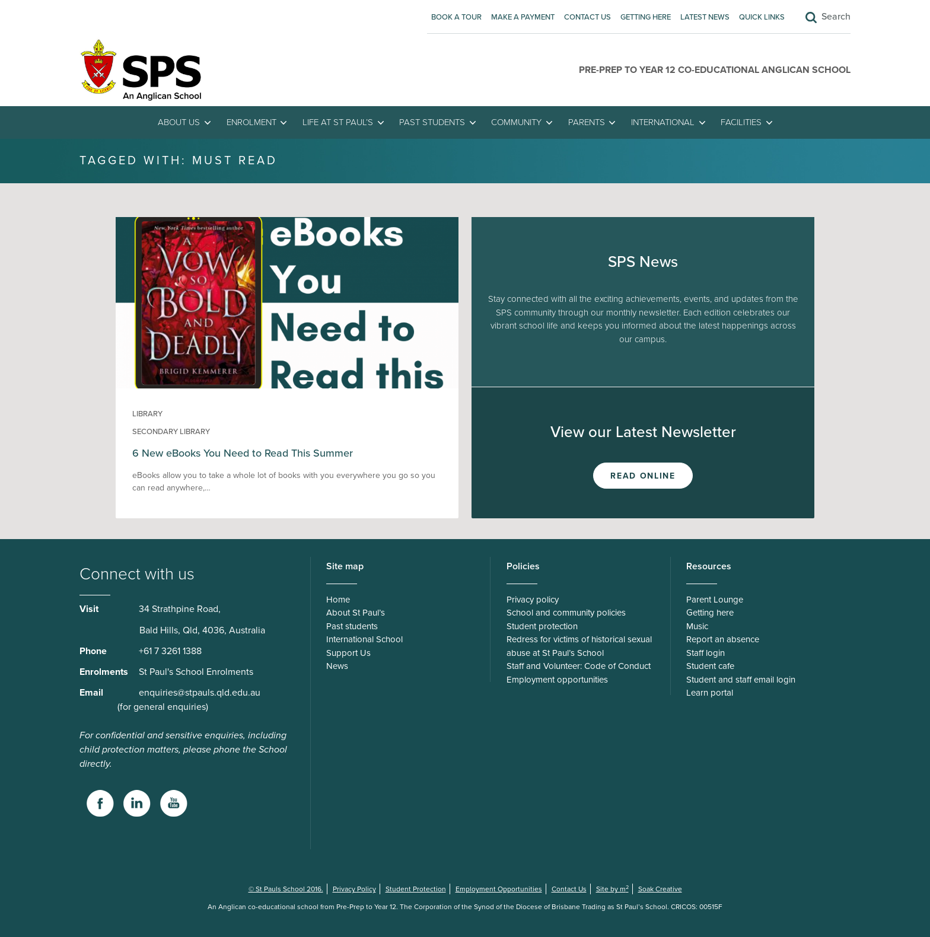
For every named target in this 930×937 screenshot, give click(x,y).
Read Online (642, 476)
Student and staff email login (740, 679)
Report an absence (722, 639)
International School (364, 639)
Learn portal (709, 692)
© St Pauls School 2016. (286, 889)
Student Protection (416, 889)
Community (516, 122)
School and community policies (566, 612)
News (337, 666)
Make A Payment (523, 17)
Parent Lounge (714, 599)
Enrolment (251, 122)
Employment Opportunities (499, 889)
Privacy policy (533, 599)
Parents (586, 122)
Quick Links (762, 17)
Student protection (542, 626)
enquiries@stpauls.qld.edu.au (199, 693)
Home (338, 599)
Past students (432, 122)
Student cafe (710, 666)
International (663, 122)
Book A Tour (456, 17)
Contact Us (587, 17)
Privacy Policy (354, 889)
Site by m (612, 889)
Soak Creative (660, 889)
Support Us (348, 653)
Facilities (741, 122)
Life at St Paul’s (337, 122)
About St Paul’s (355, 612)
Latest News (705, 17)
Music (697, 626)
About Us (179, 122)
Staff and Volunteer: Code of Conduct (579, 666)
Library (147, 414)
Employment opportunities (557, 679)
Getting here (645, 17)
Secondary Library (171, 431)
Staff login (705, 653)
